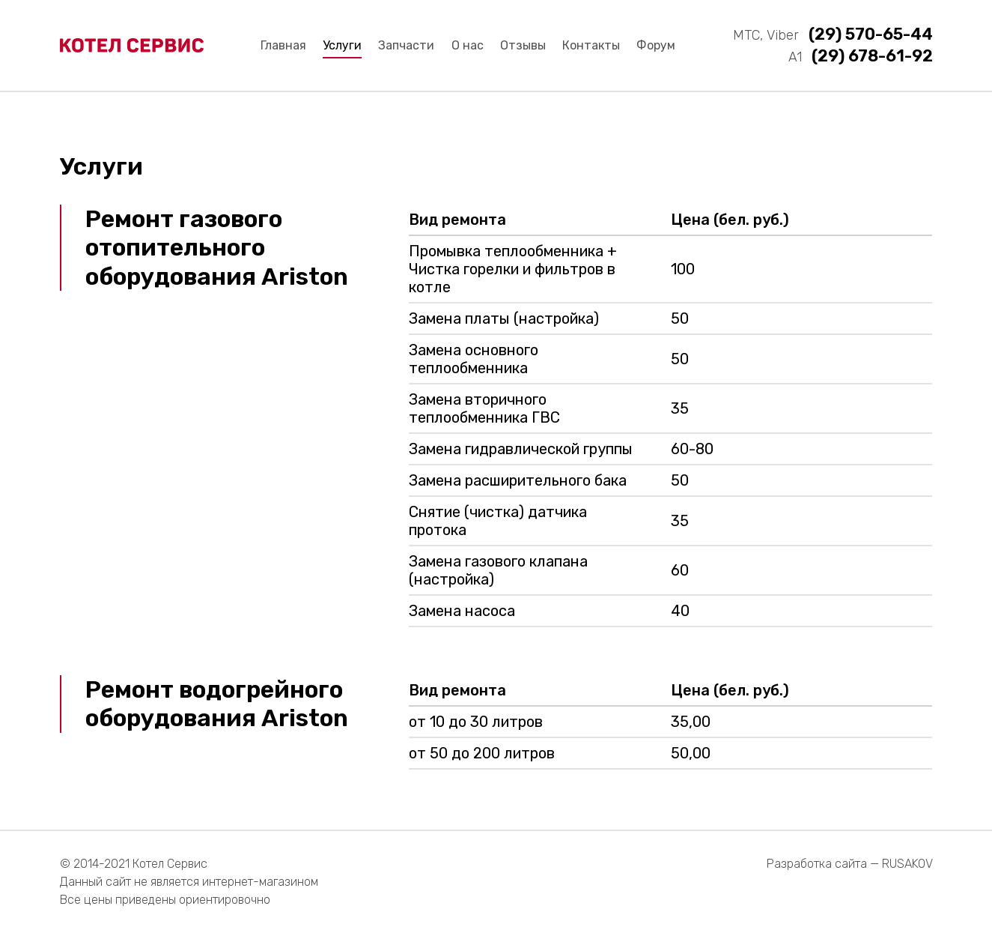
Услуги (342, 45)
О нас (467, 45)
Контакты (591, 45)
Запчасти (406, 45)
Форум (655, 45)
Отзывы (523, 45)
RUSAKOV (907, 864)
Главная (283, 45)
